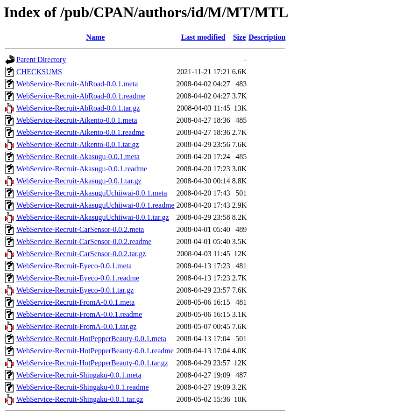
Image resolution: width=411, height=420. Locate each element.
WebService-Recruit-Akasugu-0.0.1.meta (78, 157)
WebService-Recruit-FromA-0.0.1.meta (75, 302)
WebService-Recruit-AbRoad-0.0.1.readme (80, 96)
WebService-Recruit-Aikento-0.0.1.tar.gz (77, 144)
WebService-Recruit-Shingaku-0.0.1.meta (79, 375)
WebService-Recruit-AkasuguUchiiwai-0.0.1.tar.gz (92, 217)
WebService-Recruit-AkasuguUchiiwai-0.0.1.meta (91, 193)
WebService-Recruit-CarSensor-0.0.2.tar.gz (81, 254)
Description (266, 37)
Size (239, 37)
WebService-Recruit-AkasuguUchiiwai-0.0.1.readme (95, 205)
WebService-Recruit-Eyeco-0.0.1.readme (77, 278)
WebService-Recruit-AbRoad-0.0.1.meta (77, 84)
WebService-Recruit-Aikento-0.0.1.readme (80, 132)
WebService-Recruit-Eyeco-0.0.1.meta (74, 266)
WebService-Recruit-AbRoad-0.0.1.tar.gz (78, 108)
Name (95, 37)
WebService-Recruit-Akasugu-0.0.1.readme (81, 169)
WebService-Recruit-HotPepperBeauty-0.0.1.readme (95, 351)
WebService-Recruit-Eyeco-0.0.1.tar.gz (75, 290)
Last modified (203, 37)
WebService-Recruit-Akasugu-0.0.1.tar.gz (79, 181)
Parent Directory (41, 59)
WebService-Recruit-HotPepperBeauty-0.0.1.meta (91, 339)
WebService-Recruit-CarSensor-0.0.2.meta (80, 229)
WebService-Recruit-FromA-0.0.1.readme (79, 314)
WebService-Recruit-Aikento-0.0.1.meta (76, 120)
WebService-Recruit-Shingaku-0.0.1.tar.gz (79, 399)
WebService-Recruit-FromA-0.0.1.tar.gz (76, 326)
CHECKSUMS (39, 72)
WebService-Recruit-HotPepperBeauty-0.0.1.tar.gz (92, 363)
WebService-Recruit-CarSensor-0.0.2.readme (83, 241)
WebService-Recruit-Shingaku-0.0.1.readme (82, 387)
